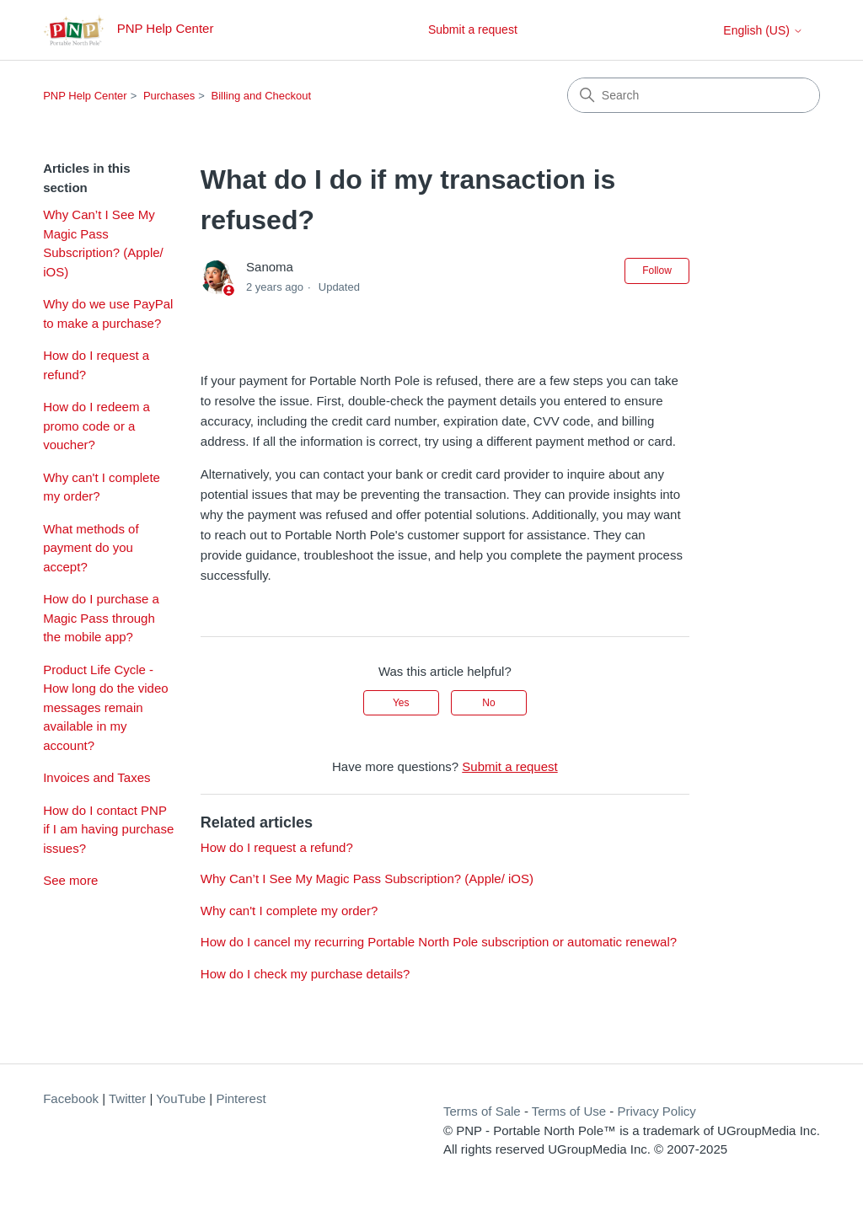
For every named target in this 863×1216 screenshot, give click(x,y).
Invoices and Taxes (96, 777)
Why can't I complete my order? (101, 487)
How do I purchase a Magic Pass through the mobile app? (101, 618)
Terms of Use (569, 1111)
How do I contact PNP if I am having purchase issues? (108, 829)
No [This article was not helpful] (488, 703)
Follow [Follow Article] (657, 270)
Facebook (71, 1098)
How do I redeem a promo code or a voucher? (96, 425)
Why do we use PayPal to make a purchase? (108, 313)
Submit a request (472, 29)
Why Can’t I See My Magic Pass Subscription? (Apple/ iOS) (103, 243)
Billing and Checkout (262, 95)
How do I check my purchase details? (305, 974)
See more (70, 880)
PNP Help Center (84, 95)
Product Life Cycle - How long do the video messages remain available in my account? (105, 707)
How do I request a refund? (96, 365)
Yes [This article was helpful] (401, 703)
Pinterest (240, 1098)
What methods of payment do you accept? (90, 548)
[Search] (693, 95)
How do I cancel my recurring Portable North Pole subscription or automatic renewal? (439, 942)
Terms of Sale (482, 1111)
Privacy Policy (656, 1111)
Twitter (127, 1098)
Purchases (169, 95)
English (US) (762, 30)
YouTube (181, 1098)
